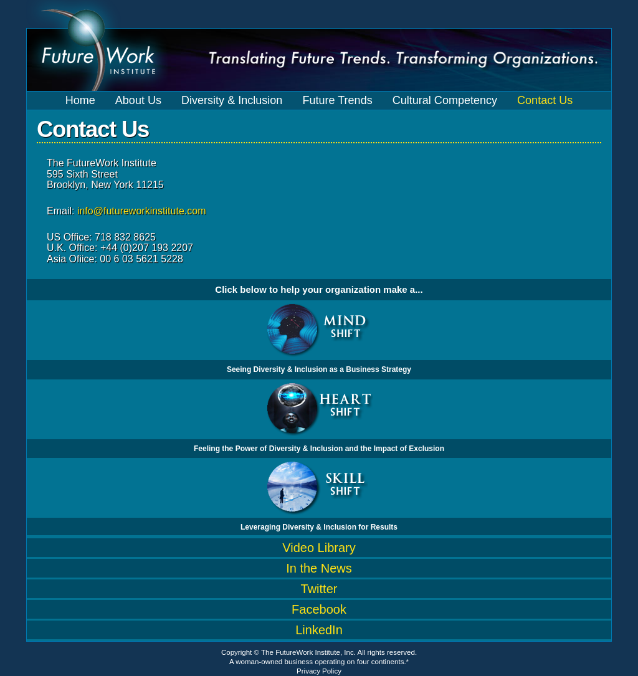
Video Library (318, 548)
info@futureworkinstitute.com (141, 211)
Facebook (319, 609)
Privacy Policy (319, 671)
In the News (319, 568)
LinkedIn (319, 630)
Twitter (319, 589)
